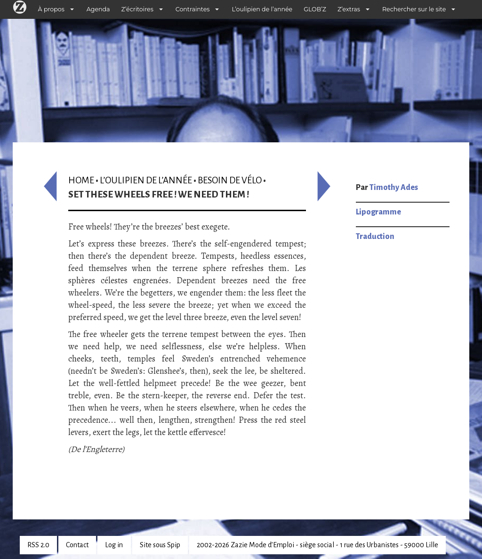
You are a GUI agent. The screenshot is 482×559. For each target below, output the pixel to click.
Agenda (98, 9)
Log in (114, 545)
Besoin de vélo (230, 180)
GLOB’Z (315, 9)
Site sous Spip (160, 545)
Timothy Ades (394, 187)
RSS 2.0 (38, 545)
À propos (51, 9)
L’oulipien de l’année (262, 9)
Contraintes (193, 9)
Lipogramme (378, 212)
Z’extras (348, 9)
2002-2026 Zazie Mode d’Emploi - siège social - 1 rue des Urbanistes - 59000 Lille (317, 545)
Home (81, 180)
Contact (77, 545)
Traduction (375, 236)
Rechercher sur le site (414, 9)
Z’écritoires (137, 9)
